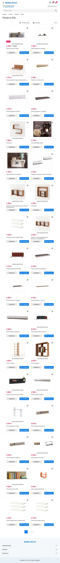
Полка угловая (10, 363)
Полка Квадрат (35, 363)
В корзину (25, 52)
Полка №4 (34, 205)
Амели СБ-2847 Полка (12, 48)
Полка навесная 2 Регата (38, 300)
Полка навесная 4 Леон (12, 426)
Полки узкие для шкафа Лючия (14, 237)
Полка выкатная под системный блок (16, 80)
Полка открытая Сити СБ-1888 (14, 394)
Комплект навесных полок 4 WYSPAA (41, 174)
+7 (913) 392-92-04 (8, 7)
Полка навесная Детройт (13, 331)
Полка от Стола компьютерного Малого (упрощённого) (17, 206)
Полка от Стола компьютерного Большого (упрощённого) (39, 238)
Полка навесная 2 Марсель (13, 174)
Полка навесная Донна (37, 394)
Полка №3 (9, 143)
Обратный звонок (52, 6)
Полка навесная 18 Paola (13, 111)
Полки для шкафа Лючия (38, 520)
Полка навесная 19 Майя (13, 300)
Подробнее (12, 52)
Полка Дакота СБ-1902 (37, 457)
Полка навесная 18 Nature (38, 48)
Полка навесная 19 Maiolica (38, 268)
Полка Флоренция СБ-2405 (13, 268)
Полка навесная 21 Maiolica (38, 111)
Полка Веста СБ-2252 (12, 489)
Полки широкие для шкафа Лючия (15, 520)
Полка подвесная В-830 (37, 489)
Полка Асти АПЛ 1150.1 (37, 80)
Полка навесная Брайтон (38, 426)
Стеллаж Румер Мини (37, 143)
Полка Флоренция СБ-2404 (38, 331)
